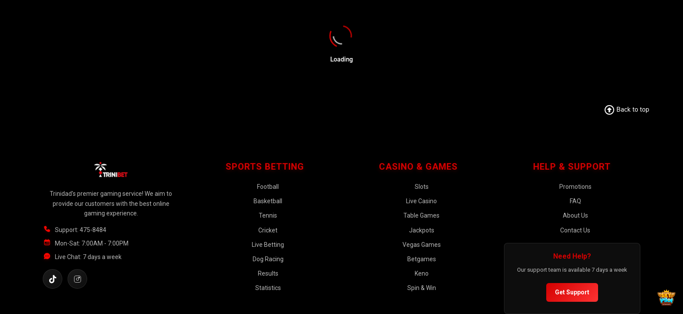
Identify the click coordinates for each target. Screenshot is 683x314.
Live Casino (421, 201)
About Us (575, 215)
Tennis (268, 215)
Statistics (268, 287)
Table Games (421, 215)
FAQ (575, 201)
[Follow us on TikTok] (52, 279)
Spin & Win (421, 287)
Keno (422, 273)
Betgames (421, 259)
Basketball (268, 201)
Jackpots (421, 230)
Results (268, 273)
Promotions (575, 186)
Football (268, 186)
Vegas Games (421, 244)
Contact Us (575, 230)
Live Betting (268, 244)
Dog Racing (268, 259)
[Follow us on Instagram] (77, 279)
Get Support (572, 292)
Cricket (267, 230)
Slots (422, 186)
